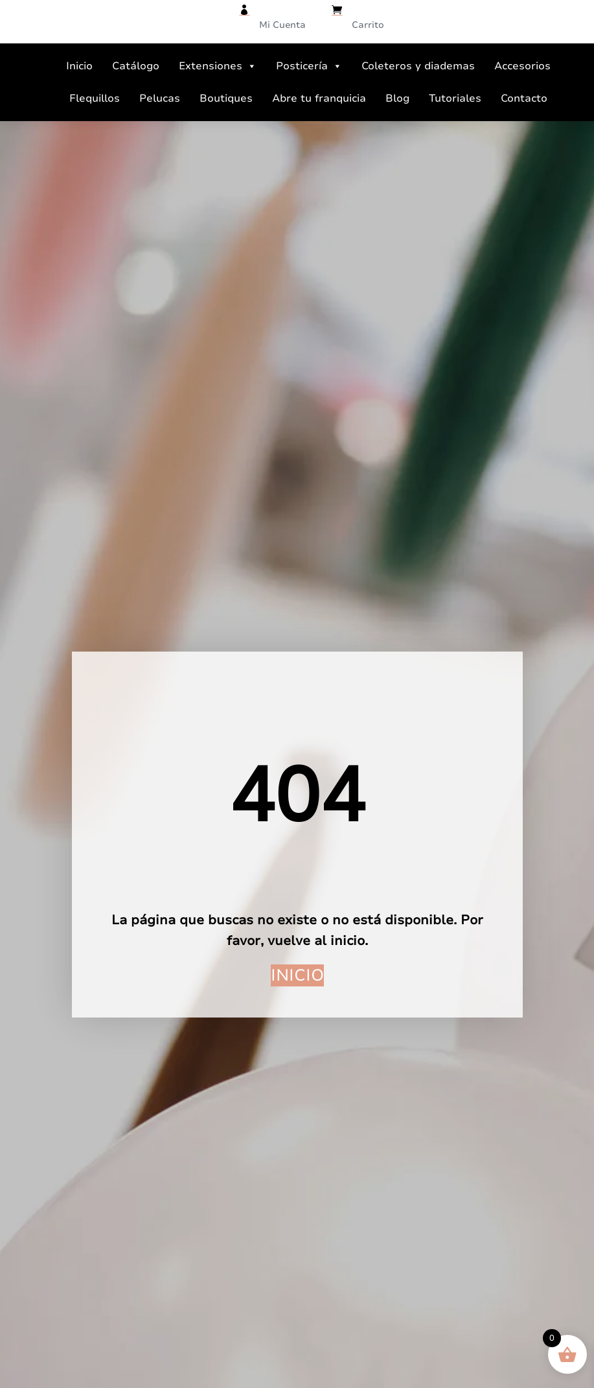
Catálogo (135, 66)
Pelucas (159, 98)
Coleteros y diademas (418, 66)
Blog (397, 98)
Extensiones (218, 66)
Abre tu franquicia (319, 98)
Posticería (309, 66)
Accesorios (522, 66)
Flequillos (94, 98)
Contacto (524, 98)
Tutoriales (455, 98)
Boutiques (226, 98)
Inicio (79, 66)
